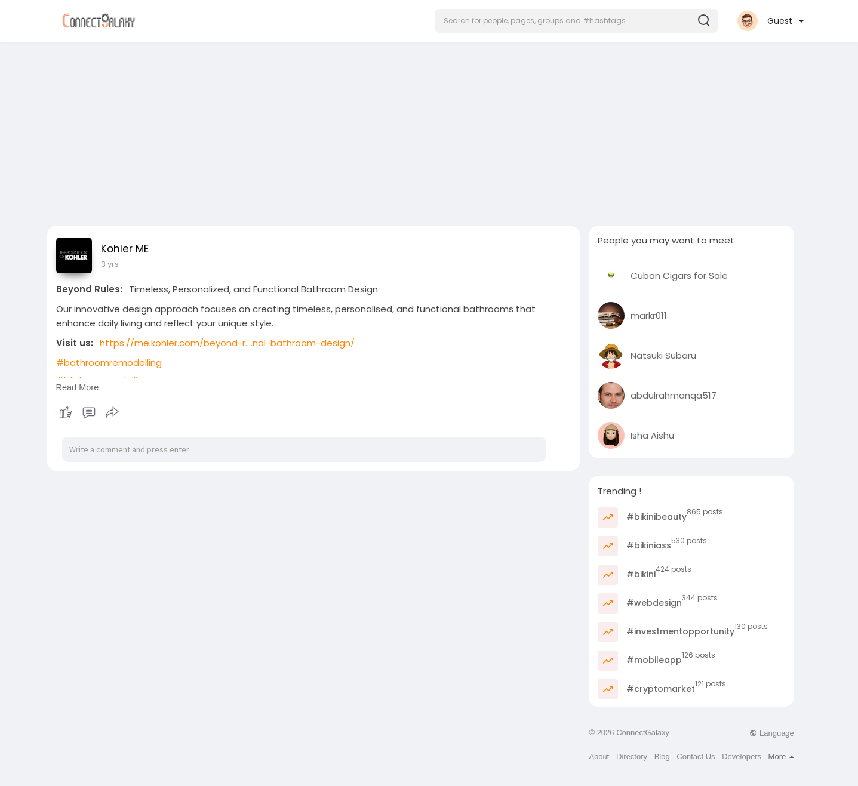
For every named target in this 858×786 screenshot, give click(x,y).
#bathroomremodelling (109, 362)
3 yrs (110, 264)
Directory (631, 756)
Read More (77, 387)
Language (771, 733)
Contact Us (695, 756)
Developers (741, 756)
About (599, 756)
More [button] (781, 756)
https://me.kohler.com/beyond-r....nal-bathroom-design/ (227, 343)
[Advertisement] (429, 130)
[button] (576, 21)
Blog (662, 756)
